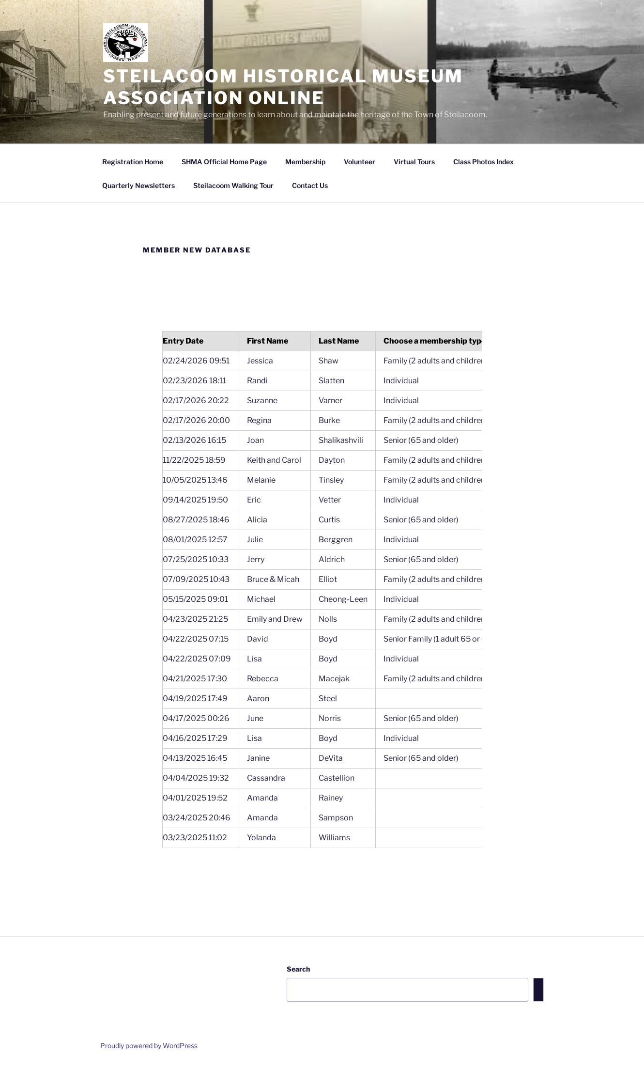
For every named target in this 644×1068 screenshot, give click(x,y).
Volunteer (359, 161)
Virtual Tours (414, 161)
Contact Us (310, 185)
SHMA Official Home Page (224, 161)
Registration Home (132, 161)
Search (298, 969)
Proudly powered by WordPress (149, 1045)
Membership (305, 161)
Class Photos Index (483, 161)
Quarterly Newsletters (138, 185)
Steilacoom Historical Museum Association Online (283, 87)
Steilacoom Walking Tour (233, 185)
